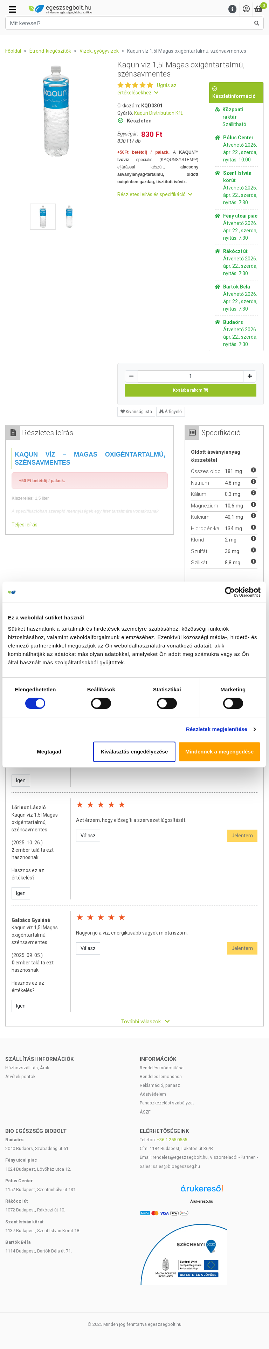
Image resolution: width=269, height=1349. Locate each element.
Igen (21, 780)
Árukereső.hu (201, 1201)
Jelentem (242, 835)
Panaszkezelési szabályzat (167, 1102)
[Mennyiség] (190, 376)
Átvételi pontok (20, 1076)
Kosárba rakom (190, 390)
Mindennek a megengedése (220, 752)
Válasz (88, 835)
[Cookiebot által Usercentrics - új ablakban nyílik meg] (230, 592)
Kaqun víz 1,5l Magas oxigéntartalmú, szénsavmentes (35, 822)
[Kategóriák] (12, 9)
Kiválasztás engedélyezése (134, 752)
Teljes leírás (24, 524)
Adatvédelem (153, 1094)
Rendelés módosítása (162, 1067)
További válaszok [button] (145, 1021)
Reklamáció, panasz (160, 1085)
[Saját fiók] (246, 9)
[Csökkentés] (131, 376)
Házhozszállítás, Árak (27, 1067)
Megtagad (49, 752)
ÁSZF (145, 1112)
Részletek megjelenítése (217, 729)
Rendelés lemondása (161, 1076)
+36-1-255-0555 (172, 1139)
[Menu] (232, 9)
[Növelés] (249, 376)
